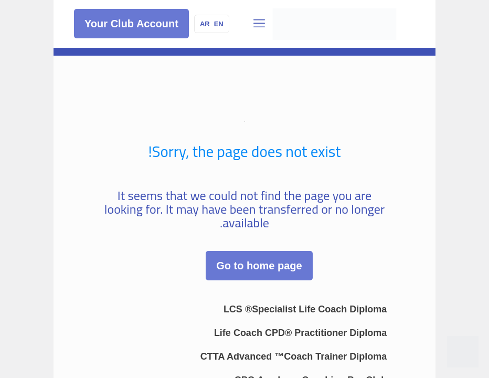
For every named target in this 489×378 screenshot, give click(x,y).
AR (205, 24)
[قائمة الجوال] (259, 24)
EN (219, 24)
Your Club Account (131, 23)
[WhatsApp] (463, 352)
